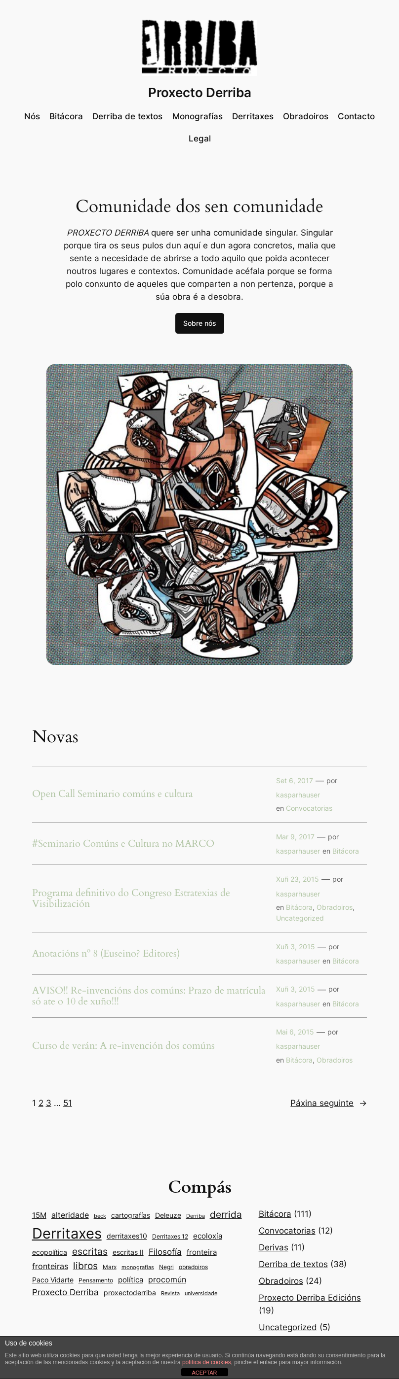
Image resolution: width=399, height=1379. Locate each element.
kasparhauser (298, 795)
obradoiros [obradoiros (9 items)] (193, 1267)
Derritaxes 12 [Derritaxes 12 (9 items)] (170, 1236)
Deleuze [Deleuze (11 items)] (168, 1215)
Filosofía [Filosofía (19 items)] (165, 1251)
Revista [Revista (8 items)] (170, 1293)
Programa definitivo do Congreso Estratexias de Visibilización (131, 898)
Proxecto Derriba (199, 92)
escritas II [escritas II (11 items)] (128, 1252)
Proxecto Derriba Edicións (310, 1298)
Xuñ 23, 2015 (297, 879)
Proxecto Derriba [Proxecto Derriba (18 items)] (65, 1292)
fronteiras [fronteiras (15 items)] (50, 1266)
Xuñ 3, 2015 (295, 946)
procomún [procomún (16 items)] (167, 1279)
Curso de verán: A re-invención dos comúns (123, 1045)
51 (67, 1103)
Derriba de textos (293, 1264)
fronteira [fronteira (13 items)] (202, 1252)
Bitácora (345, 851)
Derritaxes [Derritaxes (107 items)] (67, 1233)
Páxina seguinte (328, 1103)
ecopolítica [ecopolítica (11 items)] (49, 1252)
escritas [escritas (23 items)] (90, 1251)
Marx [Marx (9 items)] (110, 1267)
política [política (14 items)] (130, 1279)
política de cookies (206, 1362)
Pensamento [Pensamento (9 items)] (96, 1280)
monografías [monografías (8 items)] (137, 1267)
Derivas (273, 1247)
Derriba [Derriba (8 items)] (195, 1215)
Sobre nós (199, 323)
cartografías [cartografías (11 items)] (130, 1215)
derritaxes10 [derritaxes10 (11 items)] (127, 1236)
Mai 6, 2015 (295, 1032)
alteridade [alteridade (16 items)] (70, 1215)
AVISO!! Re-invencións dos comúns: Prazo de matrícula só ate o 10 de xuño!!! (149, 996)
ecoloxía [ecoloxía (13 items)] (207, 1236)
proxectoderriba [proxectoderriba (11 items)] (130, 1293)
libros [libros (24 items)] (85, 1266)
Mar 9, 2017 (295, 836)
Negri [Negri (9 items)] (166, 1267)
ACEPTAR (204, 1373)
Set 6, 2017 (294, 780)
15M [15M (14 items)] (39, 1215)
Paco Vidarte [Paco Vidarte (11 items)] (53, 1280)
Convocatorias (309, 808)
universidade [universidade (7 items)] (201, 1293)
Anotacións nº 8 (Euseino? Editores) (106, 953)
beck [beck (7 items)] (100, 1216)
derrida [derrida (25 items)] (226, 1214)
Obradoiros (335, 907)
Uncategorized (300, 918)
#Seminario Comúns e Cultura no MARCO (123, 843)
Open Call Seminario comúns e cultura (112, 794)
